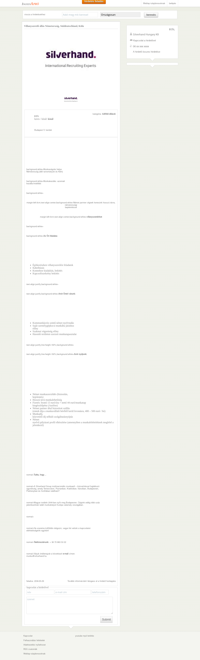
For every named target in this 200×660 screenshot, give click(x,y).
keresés (151, 14)
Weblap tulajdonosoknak (154, 3)
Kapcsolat (27, 626)
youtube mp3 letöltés (84, 626)
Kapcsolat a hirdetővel (144, 40)
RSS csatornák (30, 640)
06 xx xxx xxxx (141, 46)
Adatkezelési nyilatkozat (34, 635)
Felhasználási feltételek (34, 631)
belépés (172, 3)
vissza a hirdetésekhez (34, 14)
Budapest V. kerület (88, 116)
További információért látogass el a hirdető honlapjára (92, 572)
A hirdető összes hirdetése (146, 51)
